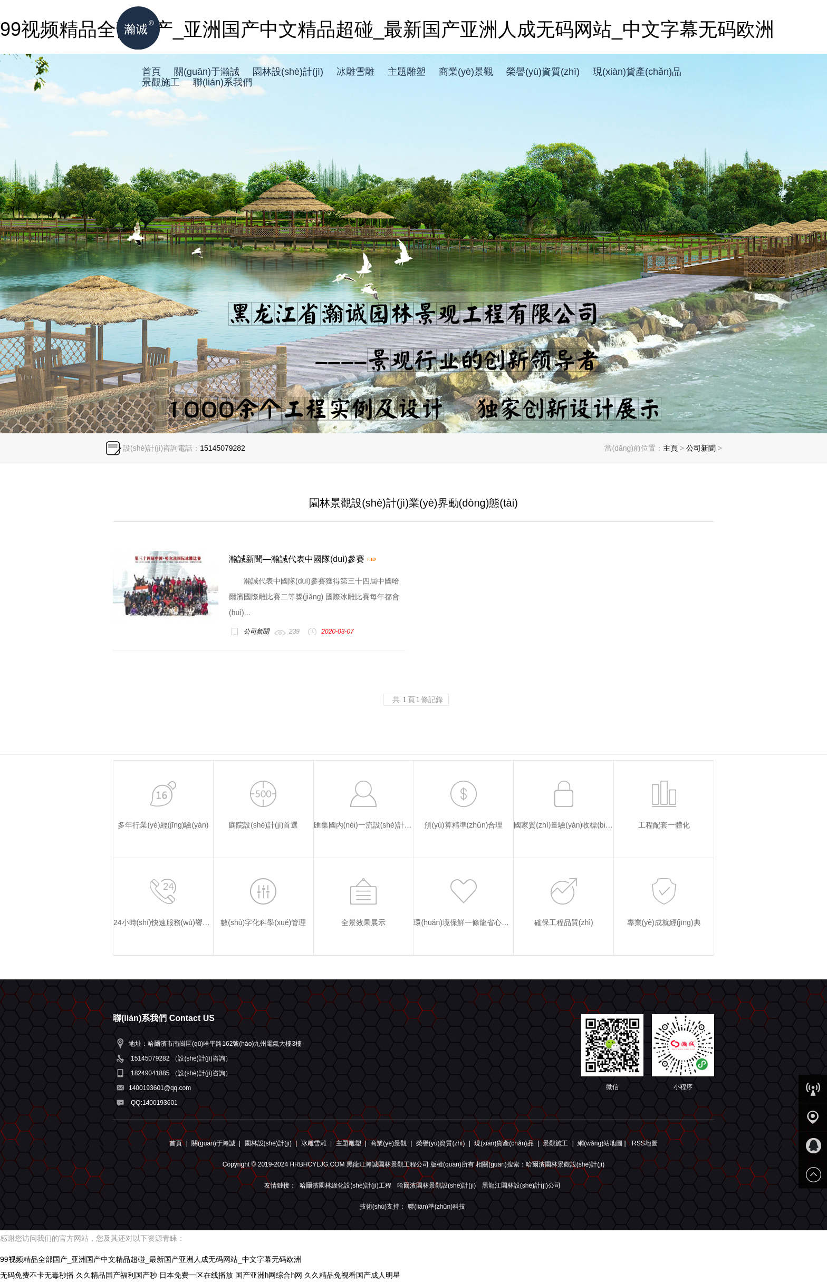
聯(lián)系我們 (222, 82)
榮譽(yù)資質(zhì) (543, 71)
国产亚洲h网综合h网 (269, 1275)
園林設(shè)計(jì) (288, 71)
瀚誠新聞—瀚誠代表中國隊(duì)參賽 (303, 559)
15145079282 (222, 448)
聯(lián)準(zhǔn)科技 (436, 1206)
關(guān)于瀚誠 (206, 71)
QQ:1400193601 (154, 1102)
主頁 (670, 448)
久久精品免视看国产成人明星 (352, 1275)
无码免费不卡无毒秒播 (37, 1275)
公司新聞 (701, 448)
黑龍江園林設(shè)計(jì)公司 (521, 1185)
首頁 (151, 71)
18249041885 (150, 1073)
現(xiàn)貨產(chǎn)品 (637, 71)
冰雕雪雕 (355, 71)
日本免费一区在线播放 (196, 1275)
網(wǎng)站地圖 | (603, 1143)
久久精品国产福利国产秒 (116, 1275)
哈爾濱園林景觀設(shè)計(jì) (436, 1185)
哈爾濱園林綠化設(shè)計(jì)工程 (345, 1185)
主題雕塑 (407, 71)
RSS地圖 (645, 1143)
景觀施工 (161, 82)
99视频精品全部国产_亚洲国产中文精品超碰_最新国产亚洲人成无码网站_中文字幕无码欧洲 (150, 1259)
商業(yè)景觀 (466, 71)
